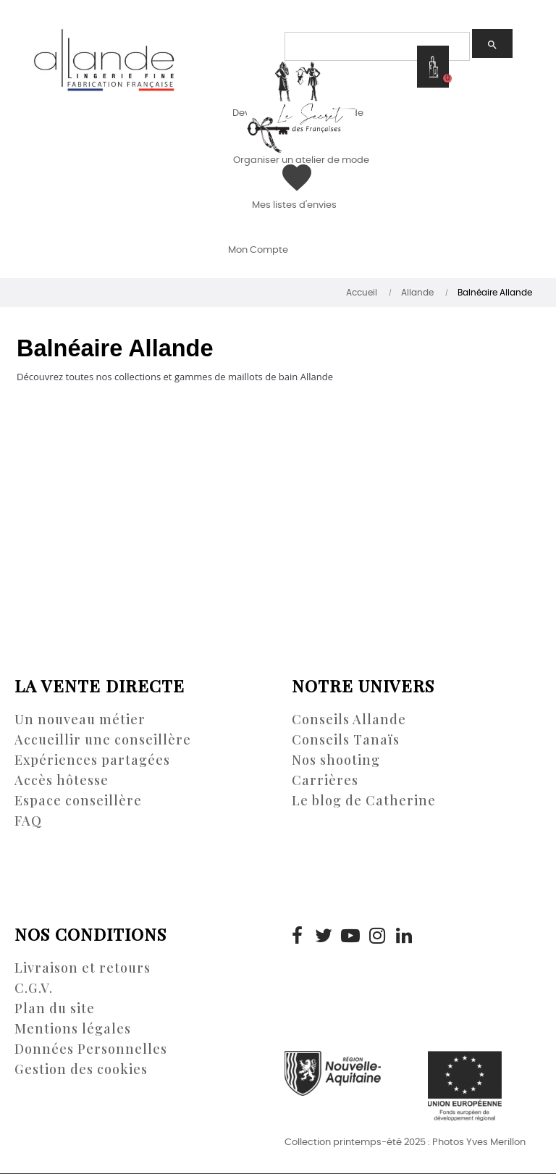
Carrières (325, 780)
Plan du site (54, 1008)
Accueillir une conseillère (102, 739)
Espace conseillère (78, 800)
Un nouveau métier (80, 719)
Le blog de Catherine (364, 800)
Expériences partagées (92, 759)
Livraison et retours (82, 967)
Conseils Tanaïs (346, 739)
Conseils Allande (349, 719)
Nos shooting (336, 759)
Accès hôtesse (61, 780)
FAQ (28, 820)
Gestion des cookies (81, 1069)
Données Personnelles (90, 1048)
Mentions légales (72, 1028)
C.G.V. (33, 988)
